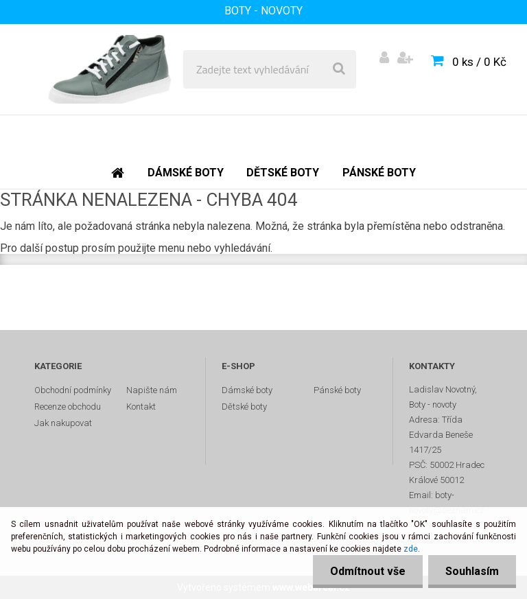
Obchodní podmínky (72, 390)
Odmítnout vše (368, 571)
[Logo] (110, 69)
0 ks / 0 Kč (479, 62)
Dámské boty (247, 390)
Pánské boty (337, 390)
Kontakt (141, 406)
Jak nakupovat (63, 423)
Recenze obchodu (67, 406)
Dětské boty (244, 406)
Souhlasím (472, 571)
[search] (339, 69)
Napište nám (151, 390)
